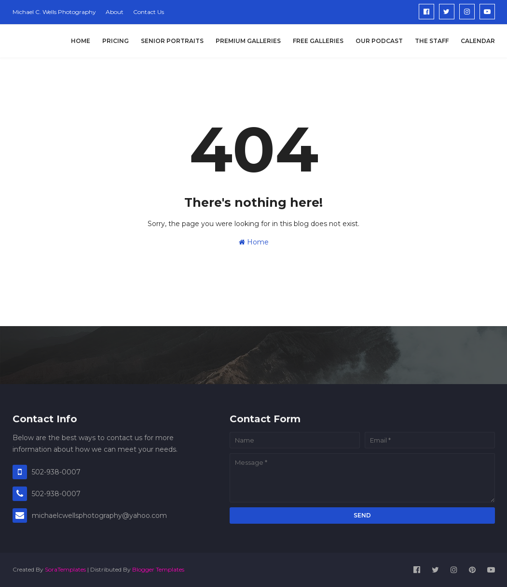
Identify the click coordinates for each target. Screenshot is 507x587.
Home (254, 242)
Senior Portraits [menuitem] (172, 40)
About (114, 11)
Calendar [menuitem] (478, 40)
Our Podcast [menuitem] (379, 40)
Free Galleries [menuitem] (318, 40)
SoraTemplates (65, 569)
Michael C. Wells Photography (54, 11)
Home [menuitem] (80, 40)
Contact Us (148, 11)
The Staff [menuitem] (432, 40)
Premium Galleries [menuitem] (248, 40)
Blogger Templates (158, 569)
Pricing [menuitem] (115, 40)
